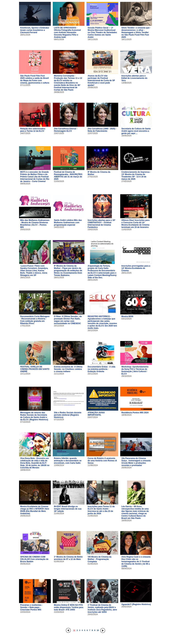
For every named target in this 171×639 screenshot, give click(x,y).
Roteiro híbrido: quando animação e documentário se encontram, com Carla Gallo (67, 460)
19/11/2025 (93, 39)
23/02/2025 (93, 229)
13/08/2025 (126, 83)
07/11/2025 (25, 85)
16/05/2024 (126, 520)
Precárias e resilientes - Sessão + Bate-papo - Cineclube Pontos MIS (31, 607)
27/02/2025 (93, 177)
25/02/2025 (25, 229)
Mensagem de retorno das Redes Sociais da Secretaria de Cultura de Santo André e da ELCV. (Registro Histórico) (34, 416)
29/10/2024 (126, 376)
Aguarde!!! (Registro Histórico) (136, 604)
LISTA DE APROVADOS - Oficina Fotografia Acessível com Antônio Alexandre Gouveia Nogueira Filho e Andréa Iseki (67, 32)
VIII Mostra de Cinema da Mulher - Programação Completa (99, 559)
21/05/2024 (59, 513)
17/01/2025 (25, 326)
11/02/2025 (126, 229)
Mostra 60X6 (127, 316)
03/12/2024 (126, 319)
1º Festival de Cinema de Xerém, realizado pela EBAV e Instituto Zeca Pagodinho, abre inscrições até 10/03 (102, 608)
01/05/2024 (59, 561)
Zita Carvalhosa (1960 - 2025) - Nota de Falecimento (102, 129)
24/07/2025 (25, 133)
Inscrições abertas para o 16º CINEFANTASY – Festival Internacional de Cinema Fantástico (101, 223)
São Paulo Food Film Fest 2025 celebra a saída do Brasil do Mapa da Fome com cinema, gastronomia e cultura (34, 79)
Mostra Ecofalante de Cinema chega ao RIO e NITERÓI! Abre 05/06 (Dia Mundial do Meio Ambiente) (34, 510)
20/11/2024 (93, 374)
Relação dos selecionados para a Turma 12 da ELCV (32, 129)
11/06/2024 (93, 465)
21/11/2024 (59, 374)
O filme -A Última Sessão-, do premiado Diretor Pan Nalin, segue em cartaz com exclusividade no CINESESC (68, 320)
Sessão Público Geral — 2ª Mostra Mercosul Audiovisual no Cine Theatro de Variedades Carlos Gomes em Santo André (102, 32)
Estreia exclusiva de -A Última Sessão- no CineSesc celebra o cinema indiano (68, 369)
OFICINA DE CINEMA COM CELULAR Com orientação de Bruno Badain (34, 559)
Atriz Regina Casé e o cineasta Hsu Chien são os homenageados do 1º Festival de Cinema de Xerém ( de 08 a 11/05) (135, 561)
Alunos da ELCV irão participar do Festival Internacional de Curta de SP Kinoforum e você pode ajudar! (101, 80)
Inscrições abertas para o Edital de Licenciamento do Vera (134, 78)
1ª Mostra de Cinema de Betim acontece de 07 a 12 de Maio (68, 558)
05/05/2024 (25, 564)
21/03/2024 (59, 612)
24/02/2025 (59, 227)
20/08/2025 (93, 87)
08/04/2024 (126, 568)
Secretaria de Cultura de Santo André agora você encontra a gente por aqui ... (136, 131)
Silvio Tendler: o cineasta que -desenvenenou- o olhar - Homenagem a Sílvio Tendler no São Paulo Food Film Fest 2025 (136, 32)
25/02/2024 (93, 614)
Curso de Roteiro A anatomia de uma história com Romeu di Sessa (102, 460)
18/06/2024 (126, 415)
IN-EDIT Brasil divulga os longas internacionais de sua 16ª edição (67, 508)
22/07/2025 (93, 133)
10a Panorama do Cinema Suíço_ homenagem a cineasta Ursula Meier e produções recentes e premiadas (136, 461)
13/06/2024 (59, 465)
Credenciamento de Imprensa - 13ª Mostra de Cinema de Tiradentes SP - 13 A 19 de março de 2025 (136, 175)
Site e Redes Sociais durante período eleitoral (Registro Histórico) (67, 414)
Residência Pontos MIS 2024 (134, 412)
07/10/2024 (25, 422)
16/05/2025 (126, 136)
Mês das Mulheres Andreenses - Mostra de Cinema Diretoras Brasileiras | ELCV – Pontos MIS (34, 223)
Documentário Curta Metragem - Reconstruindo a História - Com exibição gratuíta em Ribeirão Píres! (34, 320)
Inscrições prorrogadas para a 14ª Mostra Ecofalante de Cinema (135, 268)
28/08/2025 (59, 92)
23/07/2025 (59, 133)
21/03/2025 (59, 181)
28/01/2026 (25, 35)
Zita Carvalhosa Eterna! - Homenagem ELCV (65, 129)
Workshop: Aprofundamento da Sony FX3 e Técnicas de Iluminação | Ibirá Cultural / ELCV (134, 370)
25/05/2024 (126, 467)
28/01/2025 (25, 277)
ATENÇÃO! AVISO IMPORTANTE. (96, 413)
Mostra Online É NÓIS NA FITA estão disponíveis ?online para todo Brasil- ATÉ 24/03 (68, 607)
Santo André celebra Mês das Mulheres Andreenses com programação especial (68, 222)
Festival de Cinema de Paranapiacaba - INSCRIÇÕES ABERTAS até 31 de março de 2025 (68, 175)
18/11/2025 (126, 39)
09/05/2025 (25, 184)
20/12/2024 (59, 326)
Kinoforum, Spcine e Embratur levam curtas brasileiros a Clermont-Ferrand (34, 30)
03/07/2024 (93, 417)
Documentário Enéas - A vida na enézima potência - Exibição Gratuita (101, 369)
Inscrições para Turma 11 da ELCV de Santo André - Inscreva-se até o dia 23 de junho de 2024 (101, 510)
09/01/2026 (59, 39)
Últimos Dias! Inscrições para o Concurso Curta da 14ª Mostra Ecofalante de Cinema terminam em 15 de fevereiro (135, 223)
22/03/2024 (25, 612)
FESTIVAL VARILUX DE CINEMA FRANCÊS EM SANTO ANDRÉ (34, 369)
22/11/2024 (25, 374)
